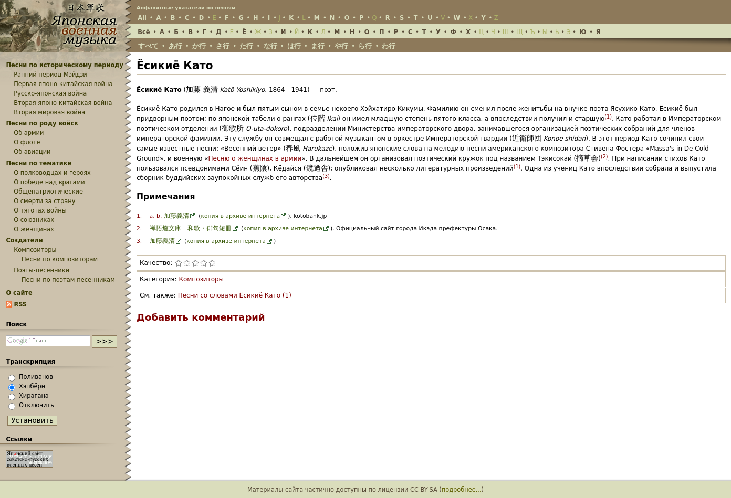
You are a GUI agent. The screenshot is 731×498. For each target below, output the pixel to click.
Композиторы (201, 279)
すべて (148, 46)
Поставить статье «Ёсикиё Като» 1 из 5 (178, 263)
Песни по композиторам (60, 259)
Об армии (29, 132)
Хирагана (34, 395)
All (142, 18)
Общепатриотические (48, 191)
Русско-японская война (50, 93)
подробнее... (462, 489)
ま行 (318, 46)
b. (159, 216)
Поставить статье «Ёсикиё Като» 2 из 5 (187, 263)
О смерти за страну (44, 201)
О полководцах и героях (52, 172)
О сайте (19, 292)
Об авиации (32, 151)
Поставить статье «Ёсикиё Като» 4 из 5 (204, 263)
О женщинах (34, 229)
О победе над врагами (49, 182)
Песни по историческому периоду (64, 65)
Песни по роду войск (42, 123)
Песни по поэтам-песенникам (68, 279)
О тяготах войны (40, 210)
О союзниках (34, 220)
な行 (270, 46)
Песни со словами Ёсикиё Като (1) (234, 295)
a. (152, 216)
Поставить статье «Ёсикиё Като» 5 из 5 (212, 263)
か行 (199, 46)
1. (139, 216)
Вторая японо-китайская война (63, 103)
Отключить (36, 405)
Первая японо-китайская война (63, 84)
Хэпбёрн (32, 386)
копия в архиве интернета (240, 216)
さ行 (222, 46)
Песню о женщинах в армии (255, 158)
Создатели (24, 240)
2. (139, 228)
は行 (294, 46)
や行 (341, 46)
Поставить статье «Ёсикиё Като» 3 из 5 (195, 263)
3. (139, 241)
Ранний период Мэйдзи (50, 74)
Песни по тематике (38, 163)
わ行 (388, 46)
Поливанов (36, 376)
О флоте (27, 142)
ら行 (365, 46)
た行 (246, 46)
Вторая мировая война (49, 112)
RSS (20, 304)
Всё (144, 32)
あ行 (175, 46)
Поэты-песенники (41, 270)
